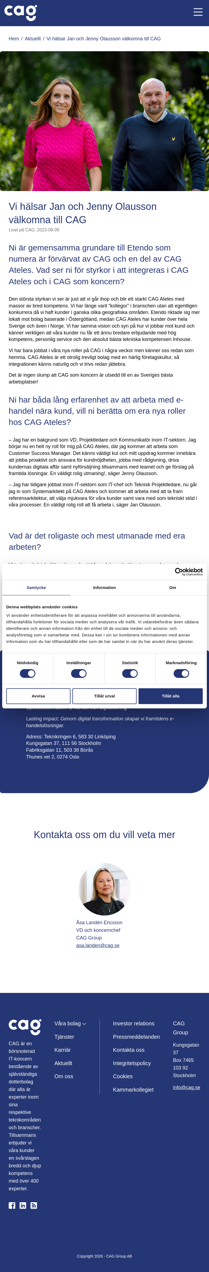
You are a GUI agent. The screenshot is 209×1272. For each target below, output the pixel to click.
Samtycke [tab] (36, 587)
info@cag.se (186, 1087)
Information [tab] (104, 587)
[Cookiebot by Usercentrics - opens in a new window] (179, 572)
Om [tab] (172, 587)
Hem (14, 38)
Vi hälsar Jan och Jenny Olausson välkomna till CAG (104, 38)
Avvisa (38, 696)
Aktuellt (33, 38)
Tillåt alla (171, 696)
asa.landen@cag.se (97, 945)
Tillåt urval (104, 696)
